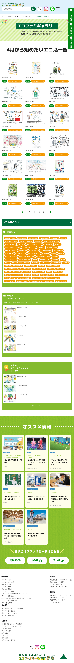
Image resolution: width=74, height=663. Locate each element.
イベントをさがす (7, 603)
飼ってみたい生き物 (61, 281)
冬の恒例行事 (45, 253)
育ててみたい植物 (37, 278)
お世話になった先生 (10, 244)
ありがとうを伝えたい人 (26, 241)
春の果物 (49, 272)
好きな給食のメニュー (30, 266)
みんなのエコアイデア (11, 250)
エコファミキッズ (7, 582)
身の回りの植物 (49, 281)
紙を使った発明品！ (25, 278)
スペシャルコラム (7, 596)
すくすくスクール (7, 580)
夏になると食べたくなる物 (43, 256)
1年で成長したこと (10, 238)
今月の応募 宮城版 (56, 582)
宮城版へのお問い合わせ (58, 587)
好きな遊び (41, 266)
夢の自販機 (55, 259)
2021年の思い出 (33, 238)
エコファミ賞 (38, 241)
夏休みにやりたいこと (11, 259)
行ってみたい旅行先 (22, 281)
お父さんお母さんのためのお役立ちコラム (16, 598)
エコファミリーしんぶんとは (11, 626)
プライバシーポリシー (9, 640)
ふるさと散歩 (6, 587)
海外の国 (51, 275)
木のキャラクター (17, 275)
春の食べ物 (8, 275)
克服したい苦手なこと (34, 253)
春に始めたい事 (26, 272)
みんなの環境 (6, 584)
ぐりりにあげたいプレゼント (12, 247)
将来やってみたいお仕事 (39, 269)
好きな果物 (8, 266)
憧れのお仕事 (60, 269)
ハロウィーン (40, 247)
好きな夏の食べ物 (56, 263)
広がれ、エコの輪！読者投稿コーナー (14, 594)
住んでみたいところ (20, 253)
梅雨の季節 (27, 275)
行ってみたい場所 (9, 281)
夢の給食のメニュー (45, 259)
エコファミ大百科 (7, 591)
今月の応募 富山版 (8, 611)
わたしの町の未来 (58, 250)
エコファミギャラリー (24, 16)
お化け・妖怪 (21, 244)
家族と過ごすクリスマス (11, 269)
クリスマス (58, 244)
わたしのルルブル (34, 250)
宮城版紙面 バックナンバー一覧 (61, 580)
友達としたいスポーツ (11, 256)
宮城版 (13, 560)
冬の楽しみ (61, 253)
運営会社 (4, 638)
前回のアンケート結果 (57, 600)
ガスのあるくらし (47, 244)
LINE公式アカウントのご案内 (11, 624)
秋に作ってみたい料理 (61, 275)
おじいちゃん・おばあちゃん (51, 241)
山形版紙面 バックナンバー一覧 (61, 595)
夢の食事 (63, 259)
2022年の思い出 (44, 238)
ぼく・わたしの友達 (52, 247)
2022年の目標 (55, 238)
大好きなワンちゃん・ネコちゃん (20, 263)
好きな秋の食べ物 (17, 266)
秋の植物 (7, 278)
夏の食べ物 (55, 256)
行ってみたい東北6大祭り (36, 281)
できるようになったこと (28, 247)
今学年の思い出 (9, 253)
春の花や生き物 (58, 272)
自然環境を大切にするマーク (51, 278)
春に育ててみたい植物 (38, 272)
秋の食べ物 (15, 278)
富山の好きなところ (25, 269)
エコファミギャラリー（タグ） (41, 16)
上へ (63, 657)
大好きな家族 (35, 263)
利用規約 (4, 633)
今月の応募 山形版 (56, 598)
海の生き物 (44, 275)
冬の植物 (53, 253)
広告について (6, 635)
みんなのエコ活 (23, 250)
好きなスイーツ (45, 263)
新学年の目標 (16, 272)
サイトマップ (6, 631)
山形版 (35, 560)
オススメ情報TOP (56, 584)
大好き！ (7, 263)
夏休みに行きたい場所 (24, 259)
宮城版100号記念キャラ (53, 266)
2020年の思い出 (21, 238)
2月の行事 (63, 238)
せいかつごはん (6, 589)
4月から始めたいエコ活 (11, 241)
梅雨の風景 (36, 275)
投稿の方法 (13, 222)
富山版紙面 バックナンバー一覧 (12, 609)
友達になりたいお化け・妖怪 (26, 256)
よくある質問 (6, 629)
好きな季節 (66, 263)
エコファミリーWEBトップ (9, 16)
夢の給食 (35, 259)
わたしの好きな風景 (46, 250)
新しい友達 (8, 272)
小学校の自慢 (51, 269)
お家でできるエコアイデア (34, 244)
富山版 (56, 560)
